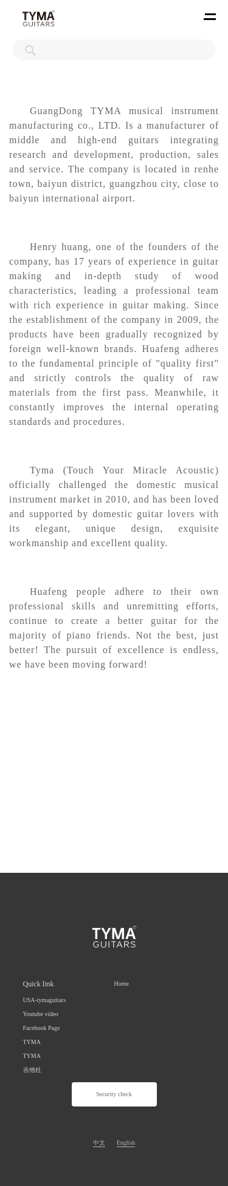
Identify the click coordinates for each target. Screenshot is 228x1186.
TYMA (32, 1042)
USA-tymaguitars (44, 1000)
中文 (99, 1142)
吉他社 (32, 1069)
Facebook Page (41, 1028)
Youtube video (40, 1014)
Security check (114, 1094)
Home (121, 983)
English (126, 1142)
